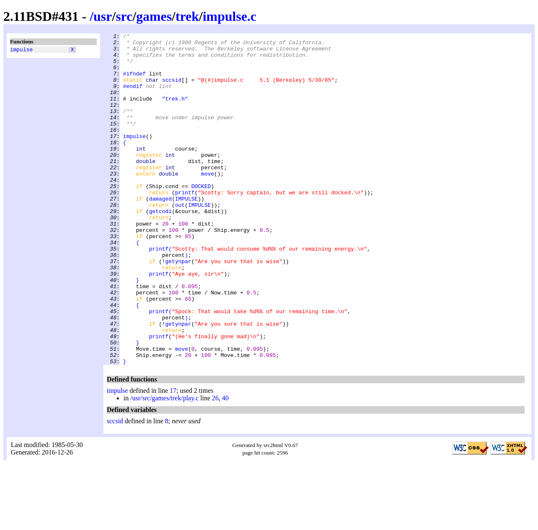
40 (225, 464)
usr (102, 16)
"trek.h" (175, 112)
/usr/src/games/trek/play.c (164, 464)
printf (185, 225)
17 (173, 456)
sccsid (171, 89)
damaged (160, 232)
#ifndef (134, 82)
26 (215, 464)
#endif (133, 97)
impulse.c (229, 16)
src (124, 16)
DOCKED (201, 217)
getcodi (160, 247)
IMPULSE (186, 232)
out (180, 240)
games (154, 16)
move (207, 202)
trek (187, 16)
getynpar (178, 307)
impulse (21, 50)
